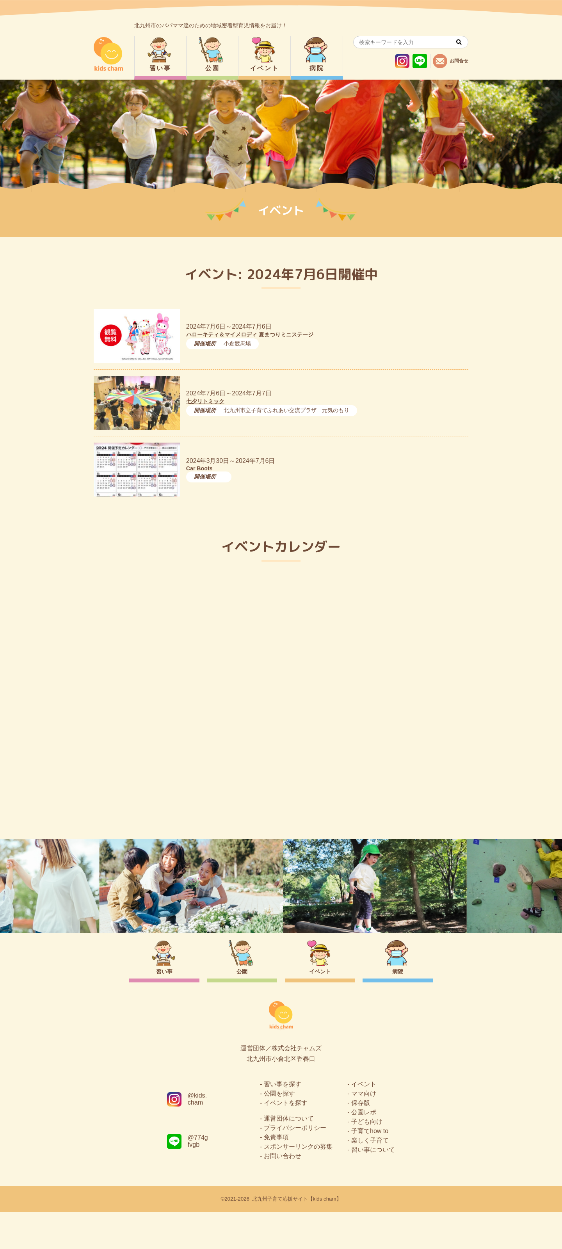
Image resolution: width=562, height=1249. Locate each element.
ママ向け (363, 1130)
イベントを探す (286, 1140)
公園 (212, 68)
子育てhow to (369, 1168)
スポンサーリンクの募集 (298, 1183)
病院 (316, 68)
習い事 (160, 68)
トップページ (281, 803)
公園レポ (363, 1149)
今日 (456, 599)
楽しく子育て (370, 1177)
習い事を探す (282, 1121)
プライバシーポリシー (295, 1165)
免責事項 (276, 1174)
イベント (264, 68)
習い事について (373, 1186)
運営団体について (289, 1155)
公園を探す (279, 1130)
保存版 (360, 1140)
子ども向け (366, 1158)
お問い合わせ (282, 1193)
